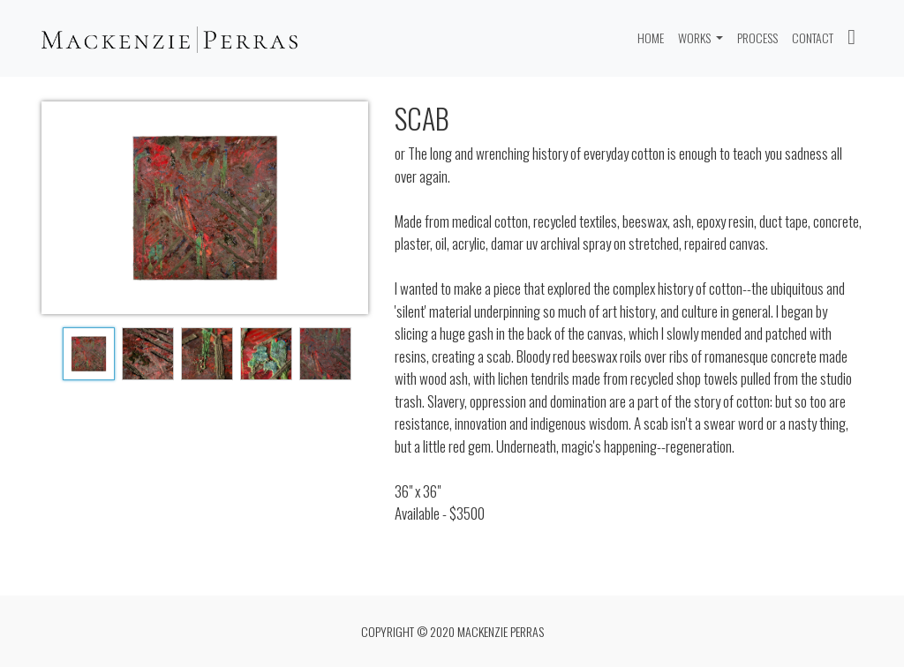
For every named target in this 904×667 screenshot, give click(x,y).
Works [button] (695, 37)
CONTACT (812, 37)
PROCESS (757, 37)
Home (654, 37)
